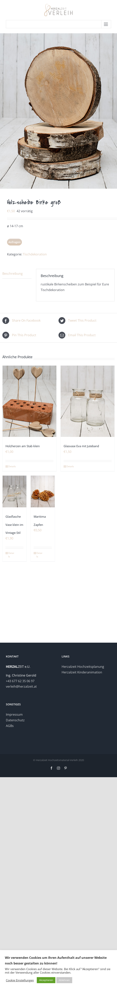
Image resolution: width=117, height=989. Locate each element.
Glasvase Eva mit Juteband (81, 446)
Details (12, 466)
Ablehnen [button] (64, 980)
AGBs (10, 726)
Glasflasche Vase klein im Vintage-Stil (14, 525)
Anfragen (14, 242)
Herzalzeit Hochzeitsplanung (83, 666)
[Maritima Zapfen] (43, 491)
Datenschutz (15, 720)
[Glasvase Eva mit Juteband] (87, 401)
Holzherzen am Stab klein (22, 446)
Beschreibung (12, 273)
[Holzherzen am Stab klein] (29, 401)
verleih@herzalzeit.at (21, 686)
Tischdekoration (35, 254)
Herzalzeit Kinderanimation (82, 672)
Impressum (14, 714)
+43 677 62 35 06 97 (20, 681)
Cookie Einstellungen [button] (20, 980)
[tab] (17, 274)
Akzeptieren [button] (46, 980)
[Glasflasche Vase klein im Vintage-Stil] (14, 491)
